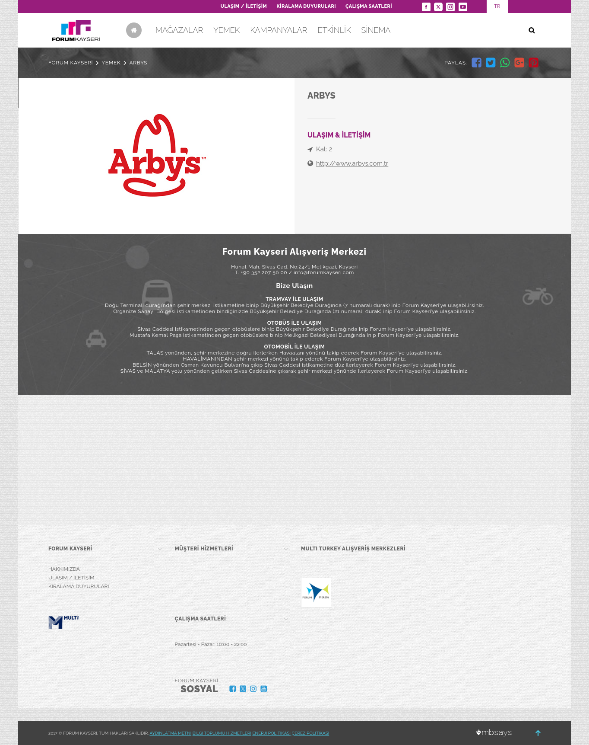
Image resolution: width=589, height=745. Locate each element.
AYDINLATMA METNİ (170, 733)
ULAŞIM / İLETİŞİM (244, 6)
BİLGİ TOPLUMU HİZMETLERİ (222, 733)
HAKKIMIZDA (64, 569)
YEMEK (226, 30)
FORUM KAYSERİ (70, 63)
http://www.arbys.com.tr (352, 163)
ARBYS (138, 63)
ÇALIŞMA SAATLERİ (368, 6)
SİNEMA (375, 30)
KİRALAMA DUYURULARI (306, 6)
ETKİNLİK (334, 30)
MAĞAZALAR (179, 30)
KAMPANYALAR (278, 30)
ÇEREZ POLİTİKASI (310, 733)
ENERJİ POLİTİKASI (271, 733)
